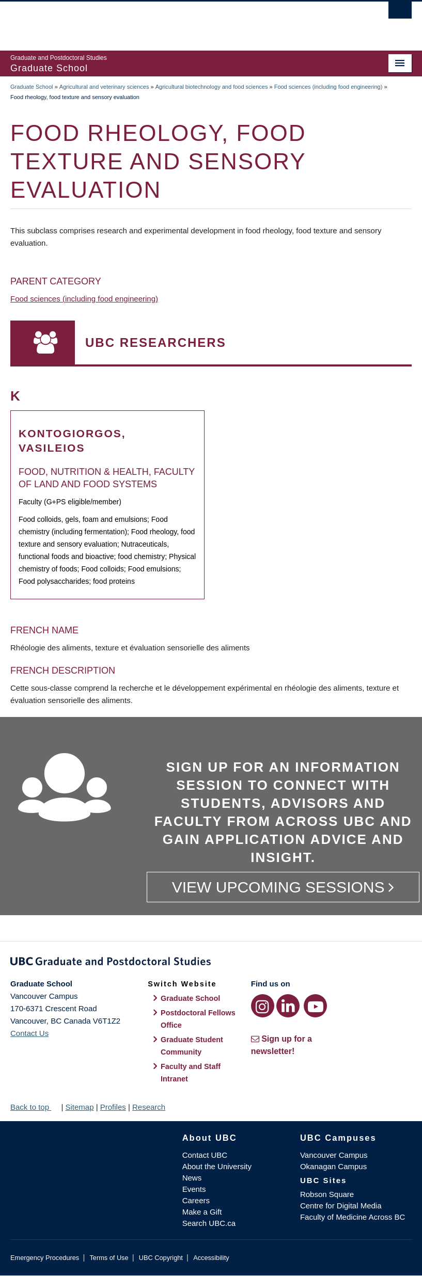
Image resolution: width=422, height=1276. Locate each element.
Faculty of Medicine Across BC (352, 1217)
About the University (217, 1166)
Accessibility (211, 1258)
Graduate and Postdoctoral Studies (211, 963)
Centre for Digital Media (341, 1205)
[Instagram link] (262, 1005)
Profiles (113, 1107)
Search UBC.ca (209, 1223)
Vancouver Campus (334, 1155)
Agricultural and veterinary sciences (104, 87)
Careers (196, 1200)
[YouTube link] (315, 1005)
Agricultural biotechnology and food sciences (211, 87)
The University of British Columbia (180, 21)
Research (148, 1107)
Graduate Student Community (192, 1045)
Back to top (34, 1107)
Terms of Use (108, 1258)
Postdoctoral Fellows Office (198, 1019)
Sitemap (79, 1107)
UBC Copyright (161, 1258)
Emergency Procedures (44, 1258)
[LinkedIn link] (288, 1005)
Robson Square (327, 1194)
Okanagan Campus (333, 1166)
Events (194, 1189)
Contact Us (29, 1033)
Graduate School (31, 87)
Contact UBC (205, 1155)
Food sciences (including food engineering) (328, 87)
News (192, 1177)
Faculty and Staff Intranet (191, 1072)
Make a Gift (202, 1211)
